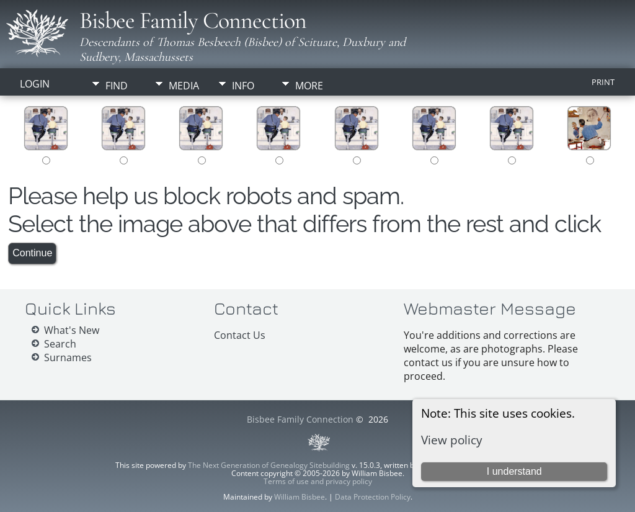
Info (243, 85)
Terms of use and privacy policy (318, 481)
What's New (71, 330)
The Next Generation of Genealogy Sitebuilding (269, 465)
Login (35, 84)
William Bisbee (299, 497)
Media (184, 85)
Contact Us (239, 335)
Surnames (68, 357)
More (309, 85)
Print (603, 82)
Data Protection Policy (373, 497)
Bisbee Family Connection (192, 20)
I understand (514, 471)
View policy (451, 439)
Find (116, 85)
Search (60, 344)
